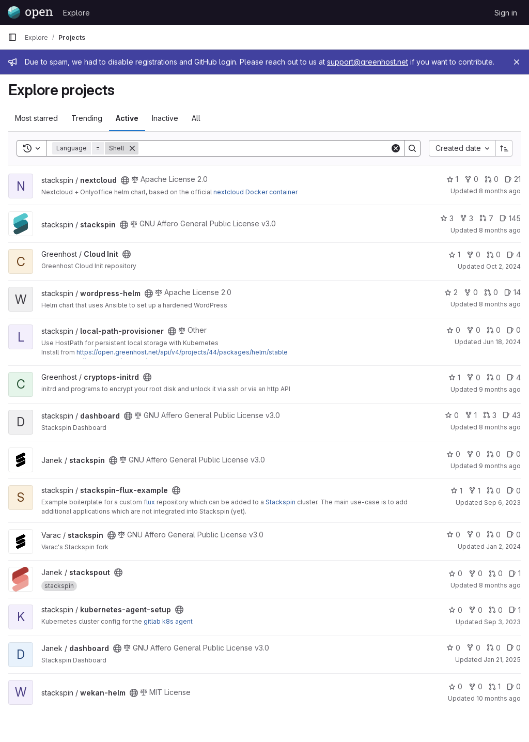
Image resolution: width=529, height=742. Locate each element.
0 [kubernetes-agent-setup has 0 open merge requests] (496, 610)
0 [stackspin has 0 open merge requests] (494, 454)
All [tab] (196, 118)
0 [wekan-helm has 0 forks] (476, 686)
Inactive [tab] (165, 118)
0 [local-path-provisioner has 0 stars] (453, 330)
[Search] (264, 148)
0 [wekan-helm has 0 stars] (455, 686)
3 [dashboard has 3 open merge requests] (489, 415)
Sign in (505, 12)
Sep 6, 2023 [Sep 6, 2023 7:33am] (502, 502)
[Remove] (132, 148)
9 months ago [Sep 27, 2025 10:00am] (500, 466)
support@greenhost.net (367, 61)
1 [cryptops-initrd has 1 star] (454, 377)
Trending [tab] (86, 118)
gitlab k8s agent (168, 621)
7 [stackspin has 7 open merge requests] (486, 218)
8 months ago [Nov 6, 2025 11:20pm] (500, 191)
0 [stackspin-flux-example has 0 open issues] (514, 490)
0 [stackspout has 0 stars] (455, 573)
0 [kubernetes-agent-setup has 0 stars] (455, 610)
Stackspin (280, 502)
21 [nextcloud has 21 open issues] (513, 179)
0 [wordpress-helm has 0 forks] (471, 292)
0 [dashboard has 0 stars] (452, 415)
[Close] (516, 62)
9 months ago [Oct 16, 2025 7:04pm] (500, 389)
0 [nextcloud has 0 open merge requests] (492, 179)
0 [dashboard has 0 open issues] (514, 647)
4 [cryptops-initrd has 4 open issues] (514, 377)
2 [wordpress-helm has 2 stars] (451, 292)
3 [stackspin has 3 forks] (466, 218)
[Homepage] (30, 12)
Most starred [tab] (36, 118)
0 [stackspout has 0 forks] (476, 573)
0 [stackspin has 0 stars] (453, 454)
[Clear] (396, 148)
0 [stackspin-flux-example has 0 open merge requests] (494, 490)
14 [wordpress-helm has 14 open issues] (512, 292)
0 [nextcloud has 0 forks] (471, 179)
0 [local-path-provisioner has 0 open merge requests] (494, 330)
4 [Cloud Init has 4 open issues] (514, 254)
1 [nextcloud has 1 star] (452, 179)
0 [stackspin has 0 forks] (473, 454)
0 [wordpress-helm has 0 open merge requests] (491, 292)
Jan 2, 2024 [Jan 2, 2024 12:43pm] (503, 546)
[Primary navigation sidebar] (12, 37)
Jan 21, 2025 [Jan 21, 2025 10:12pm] (502, 659)
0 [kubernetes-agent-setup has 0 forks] (476, 610)
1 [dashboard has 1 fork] (471, 415)
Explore (76, 12)
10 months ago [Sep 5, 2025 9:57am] (498, 698)
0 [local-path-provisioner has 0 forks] (473, 330)
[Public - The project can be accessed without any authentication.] (125, 180)
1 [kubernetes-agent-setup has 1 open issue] (515, 610)
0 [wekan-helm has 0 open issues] (514, 686)
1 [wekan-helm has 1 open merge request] (495, 686)
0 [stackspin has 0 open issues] (514, 454)
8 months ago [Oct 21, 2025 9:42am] (500, 585)
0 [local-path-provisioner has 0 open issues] (514, 330)
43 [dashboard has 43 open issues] (512, 415)
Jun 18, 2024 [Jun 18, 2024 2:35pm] (502, 342)
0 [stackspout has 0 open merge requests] (496, 573)
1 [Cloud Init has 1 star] (454, 254)
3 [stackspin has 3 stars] (447, 218)
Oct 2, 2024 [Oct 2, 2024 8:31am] (503, 266)
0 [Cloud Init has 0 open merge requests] (494, 254)
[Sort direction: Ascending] (504, 148)
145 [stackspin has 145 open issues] (510, 218)
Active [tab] (127, 118)
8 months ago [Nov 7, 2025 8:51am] (500, 230)
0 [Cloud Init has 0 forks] (473, 254)
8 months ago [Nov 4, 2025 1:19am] (500, 427)
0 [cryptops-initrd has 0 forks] (473, 377)
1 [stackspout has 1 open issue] (515, 573)
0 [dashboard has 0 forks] (473, 647)
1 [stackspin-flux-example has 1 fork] (474, 490)
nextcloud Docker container (255, 192)
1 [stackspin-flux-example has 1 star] (456, 490)
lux (150, 502)
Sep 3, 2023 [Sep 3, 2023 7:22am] (502, 622)
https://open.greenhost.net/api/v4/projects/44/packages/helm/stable (182, 352)
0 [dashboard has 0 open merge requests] (494, 647)
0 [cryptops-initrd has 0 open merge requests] (494, 377)
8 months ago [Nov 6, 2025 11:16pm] (500, 304)
